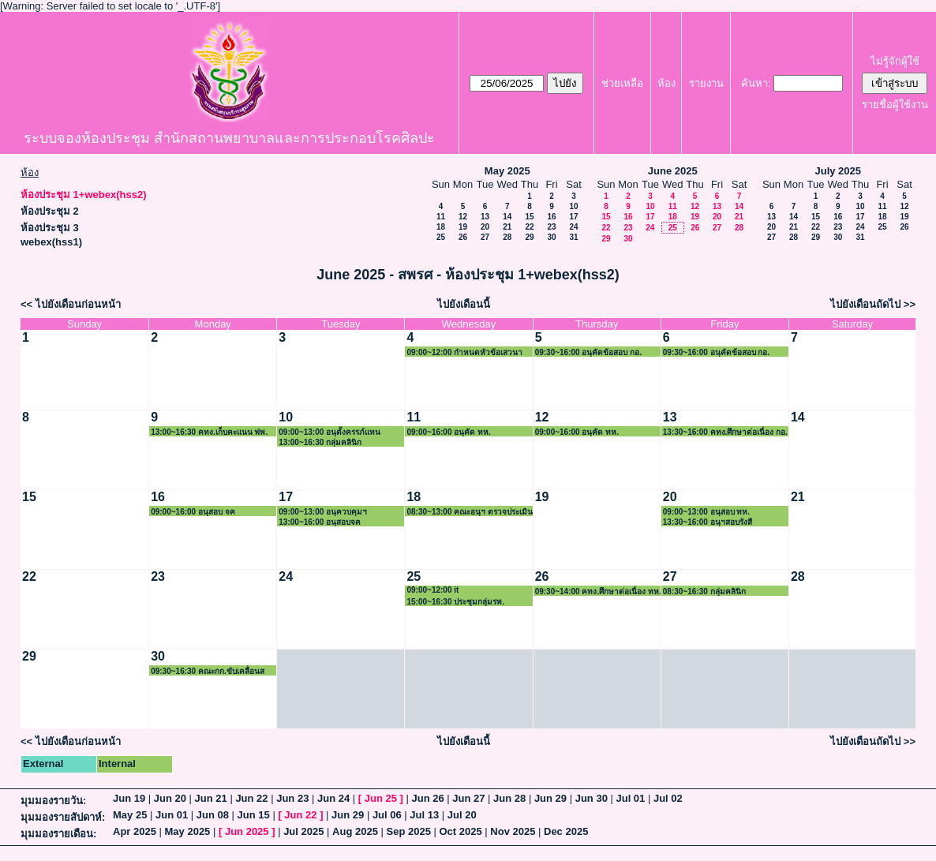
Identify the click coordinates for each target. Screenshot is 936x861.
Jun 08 (213, 815)
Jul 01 (630, 798)
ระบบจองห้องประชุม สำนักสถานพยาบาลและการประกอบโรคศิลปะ (229, 138)
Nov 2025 (512, 831)
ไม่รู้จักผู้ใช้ (894, 61)
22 (529, 227)
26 (463, 237)
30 (551, 237)
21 (507, 227)
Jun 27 (468, 798)
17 (573, 216)
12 (463, 216)
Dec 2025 (566, 831)
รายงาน (706, 83)
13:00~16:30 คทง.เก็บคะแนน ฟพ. (209, 432)
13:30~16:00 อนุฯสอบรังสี (707, 522)
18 (440, 227)
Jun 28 (509, 798)
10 (573, 206)
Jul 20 (462, 815)
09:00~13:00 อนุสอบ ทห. (706, 511)
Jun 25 (381, 798)
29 (529, 237)
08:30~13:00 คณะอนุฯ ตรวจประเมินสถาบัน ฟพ (469, 511)
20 (485, 227)
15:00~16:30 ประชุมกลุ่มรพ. (455, 601)
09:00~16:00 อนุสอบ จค (193, 511)
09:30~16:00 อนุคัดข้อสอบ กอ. (588, 352)
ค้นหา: (756, 83)
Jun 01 (171, 815)
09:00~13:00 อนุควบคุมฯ (323, 511)
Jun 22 (251, 798)
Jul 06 (387, 815)
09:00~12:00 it (432, 590)
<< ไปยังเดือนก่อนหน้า (71, 304)
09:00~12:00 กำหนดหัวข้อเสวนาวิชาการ (464, 352)
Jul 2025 (303, 831)
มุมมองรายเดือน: (58, 834)
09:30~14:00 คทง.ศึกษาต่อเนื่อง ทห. (598, 591)
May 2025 (507, 171)
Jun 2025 (247, 831)
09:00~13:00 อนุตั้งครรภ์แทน (329, 432)
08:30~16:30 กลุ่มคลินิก (704, 591)
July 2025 (837, 171)
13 (485, 216)
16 (551, 216)
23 (551, 227)
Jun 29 (550, 798)
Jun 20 (170, 798)
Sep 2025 (409, 831)
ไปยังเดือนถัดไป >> (872, 304)
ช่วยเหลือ (622, 83)
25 (440, 237)
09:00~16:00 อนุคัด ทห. (448, 432)
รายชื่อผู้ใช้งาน (895, 104)
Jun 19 (129, 798)
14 (507, 216)
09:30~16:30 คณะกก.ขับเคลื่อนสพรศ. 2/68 (207, 671)
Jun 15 (254, 815)
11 (440, 216)
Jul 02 (668, 798)
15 (529, 216)
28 (507, 237)
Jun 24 (333, 798)
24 (573, 227)
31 (573, 237)
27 (485, 237)
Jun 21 (211, 798)
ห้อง (666, 83)
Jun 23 (292, 798)
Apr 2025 (134, 831)
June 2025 (673, 171)
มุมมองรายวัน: (53, 801)
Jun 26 (427, 798)
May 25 (130, 815)
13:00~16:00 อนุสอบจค (320, 522)
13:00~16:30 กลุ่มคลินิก (320, 442)
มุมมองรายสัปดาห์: (63, 817)
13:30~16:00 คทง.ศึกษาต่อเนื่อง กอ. (725, 432)
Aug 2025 (355, 831)
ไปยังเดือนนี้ (463, 304)
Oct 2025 (460, 831)
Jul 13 (424, 815)
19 (463, 227)
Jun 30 (591, 798)
